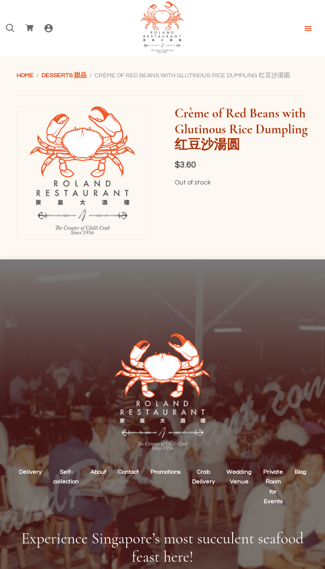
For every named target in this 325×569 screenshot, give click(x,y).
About (98, 472)
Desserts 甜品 (64, 75)
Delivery (30, 472)
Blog (300, 472)
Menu (308, 28)
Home (24, 75)
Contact (128, 472)
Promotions (165, 472)
